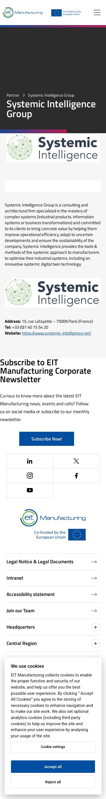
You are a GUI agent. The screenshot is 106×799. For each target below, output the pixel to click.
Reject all (53, 782)
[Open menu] (97, 12)
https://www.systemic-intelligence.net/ (56, 333)
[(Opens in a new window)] (30, 461)
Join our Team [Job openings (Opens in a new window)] (52, 610)
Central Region (53, 643)
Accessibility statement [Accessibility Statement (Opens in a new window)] (52, 594)
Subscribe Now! (46, 438)
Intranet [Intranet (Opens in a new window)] (52, 578)
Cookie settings (53, 747)
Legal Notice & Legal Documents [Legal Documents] (52, 561)
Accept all (53, 766)
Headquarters (53, 627)
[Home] (23, 12)
